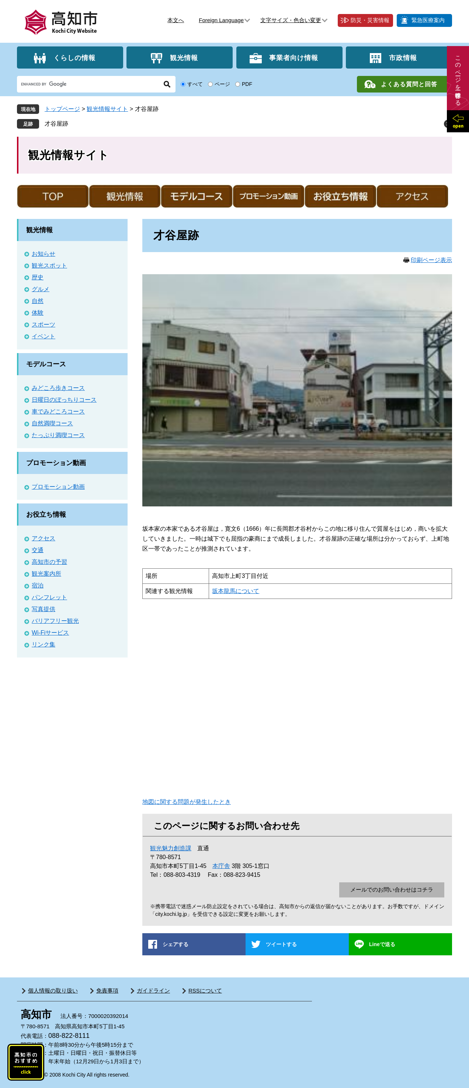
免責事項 (107, 990)
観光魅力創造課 (170, 848)
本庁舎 (221, 866)
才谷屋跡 (56, 124)
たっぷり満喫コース (58, 435)
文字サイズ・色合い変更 (290, 20)
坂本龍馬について (235, 591)
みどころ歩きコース (58, 388)
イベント (43, 336)
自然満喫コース (52, 423)
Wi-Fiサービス (50, 633)
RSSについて (205, 990)
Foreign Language (221, 20)
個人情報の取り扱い (53, 990)
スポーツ (43, 324)
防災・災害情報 (370, 20)
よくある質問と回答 (409, 84)
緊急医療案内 (428, 20)
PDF (247, 84)
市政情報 (403, 57)
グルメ (40, 289)
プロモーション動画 (56, 463)
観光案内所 (46, 574)
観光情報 (184, 57)
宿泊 (38, 585)
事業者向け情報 (293, 57)
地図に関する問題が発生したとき (186, 802)
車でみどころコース (58, 411)
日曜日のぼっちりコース (64, 400)
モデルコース (46, 364)
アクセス (43, 538)
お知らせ (43, 254)
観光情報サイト (107, 109)
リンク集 (43, 644)
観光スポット (49, 265)
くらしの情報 (74, 57)
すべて (195, 84)
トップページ (62, 109)
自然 (38, 301)
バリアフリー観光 (55, 621)
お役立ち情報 (46, 514)
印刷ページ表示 (431, 260)
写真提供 (43, 609)
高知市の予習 (49, 562)
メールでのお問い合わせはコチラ (391, 889)
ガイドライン (153, 990)
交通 (38, 550)
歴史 (38, 277)
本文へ (175, 20)
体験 (38, 313)
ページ (222, 84)
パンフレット (49, 597)
